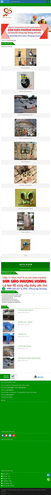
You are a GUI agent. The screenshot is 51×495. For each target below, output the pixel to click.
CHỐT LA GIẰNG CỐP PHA (25, 138)
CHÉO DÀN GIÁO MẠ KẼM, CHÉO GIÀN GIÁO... (29, 358)
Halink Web (8, 493)
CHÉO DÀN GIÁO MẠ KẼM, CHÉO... (25, 114)
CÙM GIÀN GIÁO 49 (25, 161)
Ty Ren (25, 255)
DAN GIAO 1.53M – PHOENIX (25, 322)
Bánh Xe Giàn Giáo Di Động (25, 91)
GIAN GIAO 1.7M (22, 334)
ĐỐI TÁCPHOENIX (6, 376)
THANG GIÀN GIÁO (25, 232)
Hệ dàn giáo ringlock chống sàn (25, 310)
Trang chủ (3, 40)
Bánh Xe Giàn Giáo (25, 68)
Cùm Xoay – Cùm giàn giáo (25, 185)
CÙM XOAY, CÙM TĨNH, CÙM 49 (25, 208)
